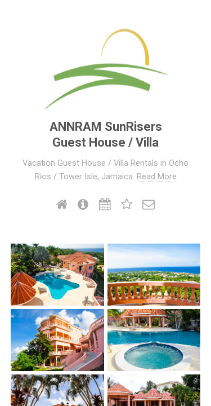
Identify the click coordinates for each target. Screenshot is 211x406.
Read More (157, 176)
